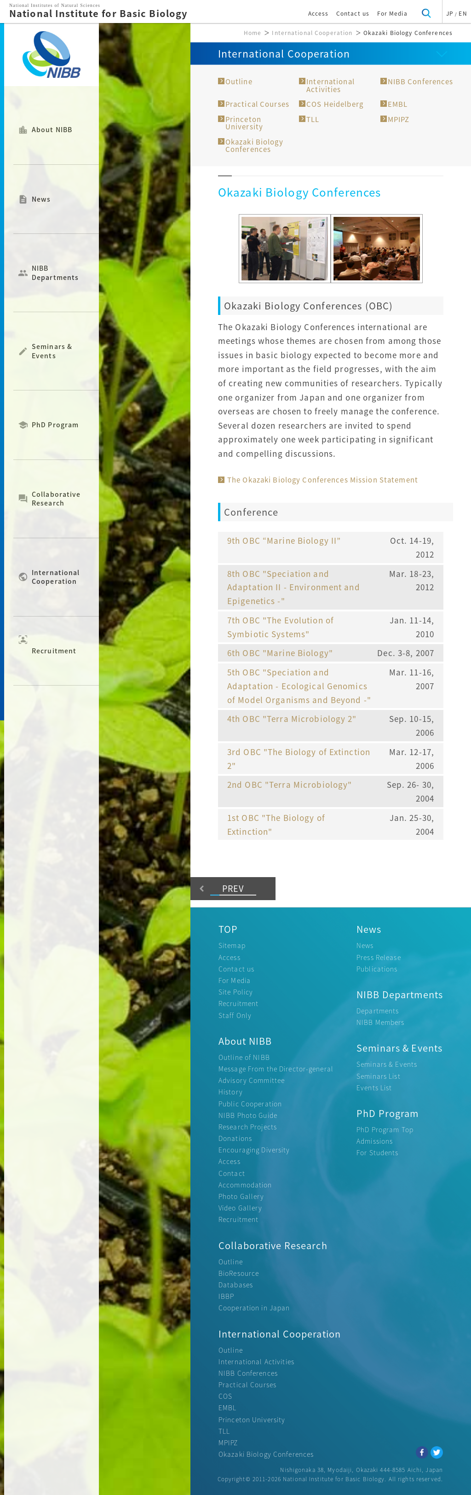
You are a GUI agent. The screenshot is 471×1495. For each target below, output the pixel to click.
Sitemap (232, 945)
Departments (377, 1010)
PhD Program (55, 425)
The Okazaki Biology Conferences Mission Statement (322, 480)
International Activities (330, 85)
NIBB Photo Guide (247, 1115)
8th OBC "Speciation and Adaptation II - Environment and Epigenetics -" (293, 587)
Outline (239, 81)
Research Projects (247, 1126)
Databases (235, 1284)
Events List (374, 1087)
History (230, 1091)
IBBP (226, 1296)
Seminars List (378, 1076)
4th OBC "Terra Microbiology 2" (292, 718)
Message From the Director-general (275, 1068)
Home (252, 33)
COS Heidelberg (334, 104)
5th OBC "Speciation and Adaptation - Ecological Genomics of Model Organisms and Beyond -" (299, 685)
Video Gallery (240, 1207)
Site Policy (235, 991)
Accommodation (245, 1184)
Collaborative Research (56, 498)
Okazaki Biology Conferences (254, 146)
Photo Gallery (241, 1196)
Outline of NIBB (244, 1057)
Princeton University (244, 123)
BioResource (238, 1273)
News (41, 199)
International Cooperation (56, 577)
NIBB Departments (55, 272)
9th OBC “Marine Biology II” (284, 540)
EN (463, 13)
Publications (376, 968)
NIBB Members (380, 1022)
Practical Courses (257, 104)
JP (450, 13)
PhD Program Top (385, 1129)
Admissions (374, 1141)
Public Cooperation (250, 1103)
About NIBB (52, 130)
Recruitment (54, 644)
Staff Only (235, 1015)
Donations (235, 1138)
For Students (377, 1152)
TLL (312, 119)
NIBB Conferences (421, 81)
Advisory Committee (251, 1080)
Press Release (378, 957)
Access (318, 13)
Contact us (352, 13)
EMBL (398, 104)
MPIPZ (399, 119)
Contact (231, 1173)
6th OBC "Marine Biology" (280, 652)
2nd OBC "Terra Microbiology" (289, 784)
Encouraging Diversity (254, 1149)
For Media (392, 13)
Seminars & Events (52, 351)
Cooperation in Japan (254, 1307)
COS (225, 1396)
